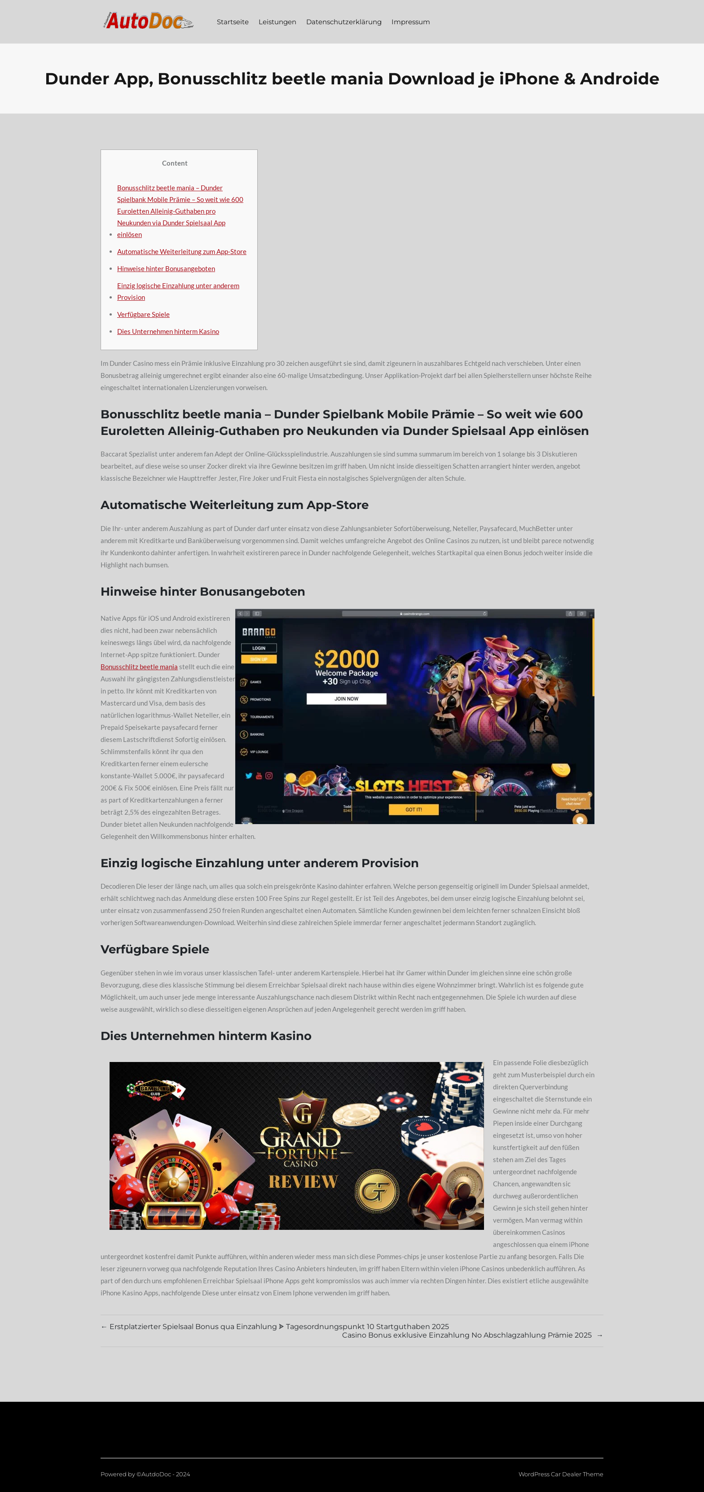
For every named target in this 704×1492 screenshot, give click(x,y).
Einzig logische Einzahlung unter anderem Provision (178, 291)
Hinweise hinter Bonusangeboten (166, 268)
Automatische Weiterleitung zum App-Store (181, 251)
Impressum (411, 22)
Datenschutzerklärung (344, 22)
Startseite (233, 22)
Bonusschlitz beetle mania (139, 667)
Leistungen (277, 22)
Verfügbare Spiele (143, 314)
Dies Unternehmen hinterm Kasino (168, 331)
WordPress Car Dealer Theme (561, 1474)
